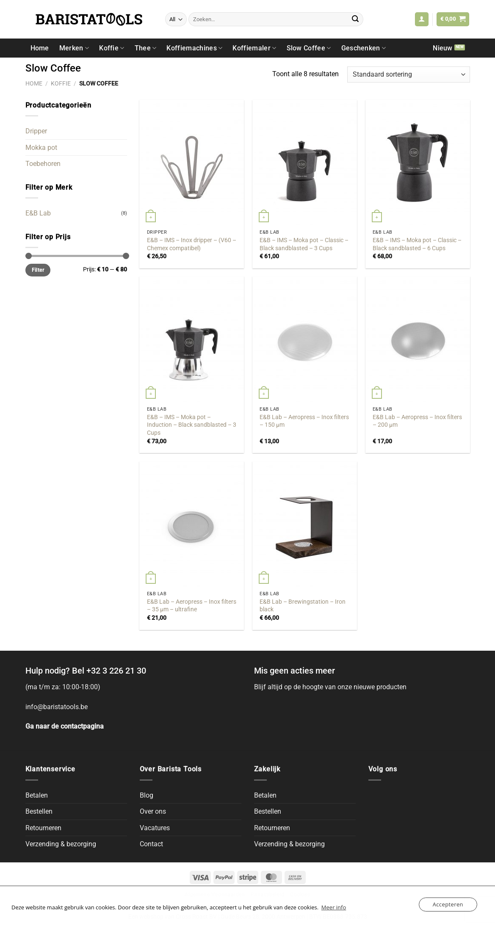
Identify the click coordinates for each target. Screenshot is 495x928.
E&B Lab (38, 213)
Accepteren (448, 904)
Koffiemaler (254, 48)
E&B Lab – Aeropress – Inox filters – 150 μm (304, 421)
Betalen (36, 795)
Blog (146, 795)
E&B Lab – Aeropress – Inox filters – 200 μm (417, 421)
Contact (151, 844)
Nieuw (443, 48)
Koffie (111, 48)
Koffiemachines (194, 48)
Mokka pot (41, 148)
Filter (38, 270)
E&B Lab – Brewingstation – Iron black (303, 605)
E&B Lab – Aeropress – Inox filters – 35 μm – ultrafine (191, 605)
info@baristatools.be (56, 707)
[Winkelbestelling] (408, 74)
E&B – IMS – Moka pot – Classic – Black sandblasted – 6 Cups (417, 244)
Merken (74, 48)
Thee (146, 48)
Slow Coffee (309, 48)
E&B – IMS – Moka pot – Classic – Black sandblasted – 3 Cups (304, 244)
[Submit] (355, 19)
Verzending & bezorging (60, 844)
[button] (422, 19)
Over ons (153, 811)
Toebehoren (43, 164)
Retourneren (43, 828)
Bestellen (39, 811)
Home (39, 48)
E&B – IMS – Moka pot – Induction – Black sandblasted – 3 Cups (191, 425)
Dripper (36, 131)
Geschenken (363, 48)
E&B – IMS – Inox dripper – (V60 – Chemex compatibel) (191, 244)
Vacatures (155, 828)
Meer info (333, 907)
